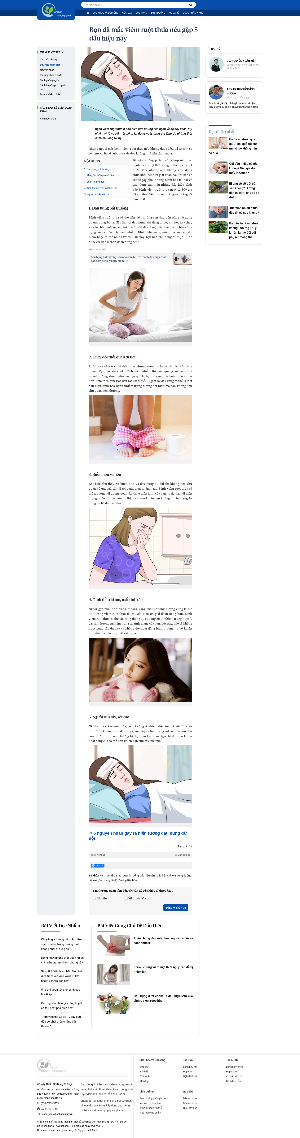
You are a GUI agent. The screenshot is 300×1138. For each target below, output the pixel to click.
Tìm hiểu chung (48, 59)
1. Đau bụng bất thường (96, 169)
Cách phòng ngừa (49, 80)
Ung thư (144, 1066)
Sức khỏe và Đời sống (105, 12)
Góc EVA (127, 12)
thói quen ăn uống (128, 875)
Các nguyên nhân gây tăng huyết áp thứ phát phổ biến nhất (61, 1006)
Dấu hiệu (100, 898)
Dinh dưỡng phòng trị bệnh (154, 1098)
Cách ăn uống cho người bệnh (53, 87)
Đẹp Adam (231, 1071)
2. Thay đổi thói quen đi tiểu (99, 175)
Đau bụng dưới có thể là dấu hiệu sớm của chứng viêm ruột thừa (163, 998)
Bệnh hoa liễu (233, 1081)
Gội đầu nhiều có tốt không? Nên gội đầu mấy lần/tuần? (243, 168)
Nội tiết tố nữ (190, 1076)
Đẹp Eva (187, 1071)
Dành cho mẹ (190, 1103)
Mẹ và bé (174, 12)
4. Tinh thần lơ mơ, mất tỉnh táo (100, 188)
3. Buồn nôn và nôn (94, 181)
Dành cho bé (190, 1098)
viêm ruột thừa (108, 875)
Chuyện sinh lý (234, 1076)
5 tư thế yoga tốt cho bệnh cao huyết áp (60, 992)
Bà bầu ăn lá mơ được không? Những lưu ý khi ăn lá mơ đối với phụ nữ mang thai (244, 230)
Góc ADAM (141, 12)
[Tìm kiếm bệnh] (190, 4)
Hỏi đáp (144, 1081)
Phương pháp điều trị (51, 75)
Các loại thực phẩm (150, 1112)
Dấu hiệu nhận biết (50, 64)
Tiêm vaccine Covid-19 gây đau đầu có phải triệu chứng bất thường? (61, 1021)
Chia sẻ (97, 865)
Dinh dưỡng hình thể (151, 1107)
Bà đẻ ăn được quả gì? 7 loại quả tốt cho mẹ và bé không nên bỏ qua (233, 146)
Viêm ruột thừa (51, 52)
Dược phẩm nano (193, 12)
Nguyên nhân (47, 69)
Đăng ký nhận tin (176, 907)
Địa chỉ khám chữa (50, 94)
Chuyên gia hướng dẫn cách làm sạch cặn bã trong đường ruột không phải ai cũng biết (61, 944)
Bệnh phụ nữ (190, 1066)
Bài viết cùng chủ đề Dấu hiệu (130, 926)
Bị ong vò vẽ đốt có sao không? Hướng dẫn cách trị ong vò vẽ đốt (244, 190)
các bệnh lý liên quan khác (56, 109)
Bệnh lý (144, 1071)
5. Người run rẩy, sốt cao (97, 194)
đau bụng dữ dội (108, 880)
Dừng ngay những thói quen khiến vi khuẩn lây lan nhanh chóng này (62, 960)
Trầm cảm (145, 1076)
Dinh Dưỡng (158, 12)
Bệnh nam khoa (234, 1066)
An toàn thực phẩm (150, 1103)
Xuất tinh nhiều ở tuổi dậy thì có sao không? (244, 210)
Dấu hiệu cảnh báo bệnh (153, 875)
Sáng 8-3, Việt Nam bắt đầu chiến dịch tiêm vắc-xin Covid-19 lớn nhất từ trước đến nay (62, 976)
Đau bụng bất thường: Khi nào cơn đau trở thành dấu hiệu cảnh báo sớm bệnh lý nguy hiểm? (128, 259)
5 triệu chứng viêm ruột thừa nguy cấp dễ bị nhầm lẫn (163, 969)
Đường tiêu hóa (128, 880)
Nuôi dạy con (190, 1107)
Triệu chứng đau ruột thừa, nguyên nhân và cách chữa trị (163, 941)
